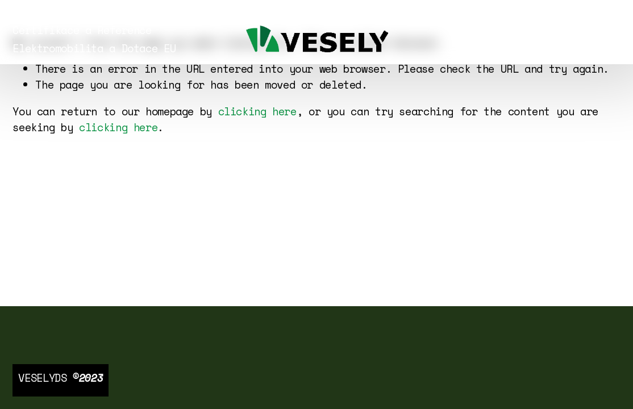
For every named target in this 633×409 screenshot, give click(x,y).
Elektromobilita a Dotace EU (94, 48)
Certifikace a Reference (82, 30)
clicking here (257, 111)
